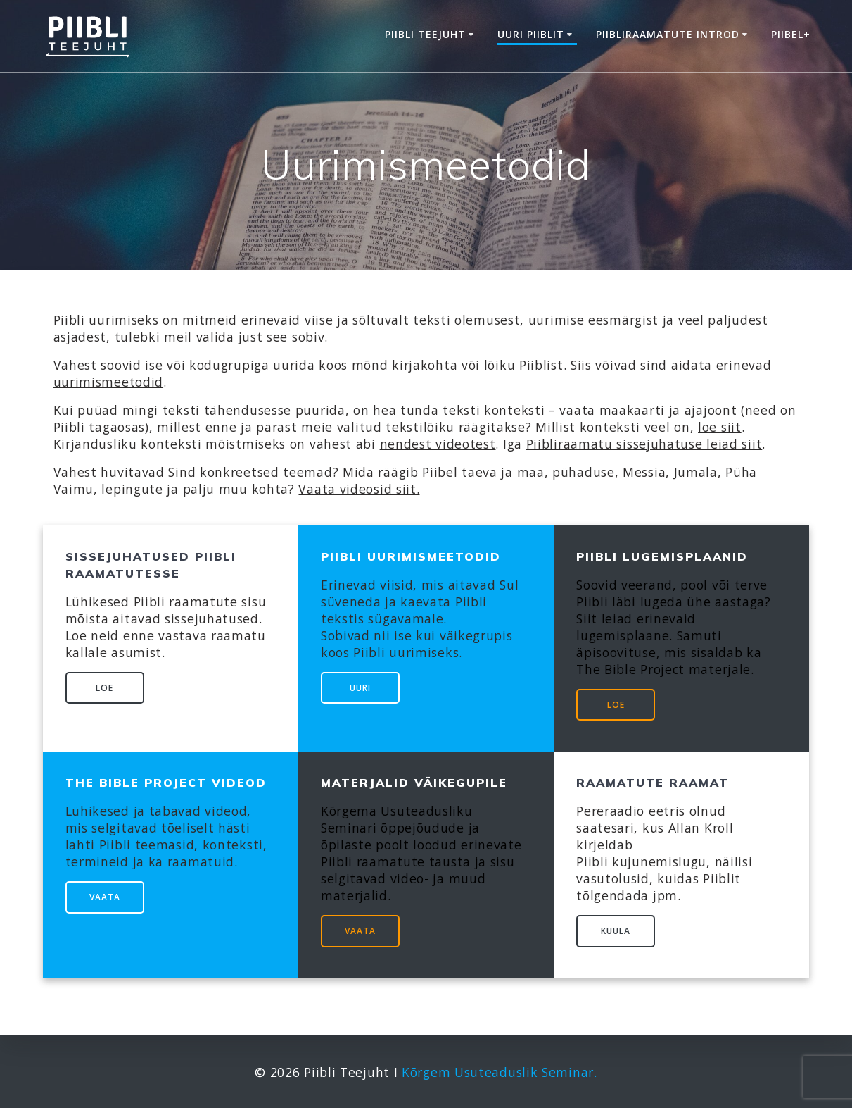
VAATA (104, 897)
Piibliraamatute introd (667, 34)
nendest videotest (438, 443)
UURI (360, 688)
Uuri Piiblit (530, 34)
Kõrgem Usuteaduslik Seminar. (499, 1072)
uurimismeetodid (108, 381)
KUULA (615, 931)
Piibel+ (790, 34)
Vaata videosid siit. (358, 488)
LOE (104, 688)
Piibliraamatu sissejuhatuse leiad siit (644, 443)
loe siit (720, 426)
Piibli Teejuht (425, 34)
